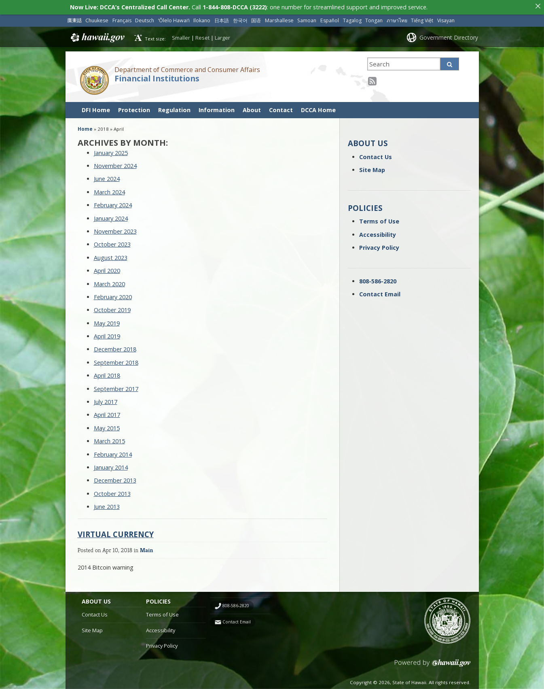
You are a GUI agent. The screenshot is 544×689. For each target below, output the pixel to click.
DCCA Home (318, 107)
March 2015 (109, 439)
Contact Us (375, 154)
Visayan (446, 18)
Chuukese (96, 18)
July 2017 (105, 400)
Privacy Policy (379, 245)
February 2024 (113, 203)
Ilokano (201, 18)
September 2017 (116, 386)
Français (121, 18)
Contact (281, 107)
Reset (202, 35)
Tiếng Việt (422, 18)
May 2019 (107, 321)
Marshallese (279, 18)
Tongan (374, 18)
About (252, 107)
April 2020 (107, 268)
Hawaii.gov (97, 36)
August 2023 (110, 255)
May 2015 (107, 426)
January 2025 (111, 150)
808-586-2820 (377, 279)
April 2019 (107, 334)
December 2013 (115, 478)
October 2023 (112, 242)
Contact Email (379, 292)
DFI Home (96, 107)
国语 (256, 18)
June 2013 (107, 504)
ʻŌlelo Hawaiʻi (174, 18)
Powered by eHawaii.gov (432, 664)
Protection (134, 107)
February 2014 (113, 452)
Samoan (306, 18)
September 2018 (116, 360)
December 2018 (115, 347)
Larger (222, 35)
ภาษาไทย (397, 18)
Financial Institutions (156, 76)
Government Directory (448, 35)
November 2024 (115, 164)
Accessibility (377, 232)
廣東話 (74, 18)
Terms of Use (379, 219)
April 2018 (107, 373)
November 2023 (115, 229)
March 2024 (109, 190)
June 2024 (107, 177)
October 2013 (112, 491)
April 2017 (107, 413)
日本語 (221, 18)
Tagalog (352, 18)
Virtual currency (116, 532)
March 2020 (109, 281)
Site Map (372, 168)
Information (217, 107)
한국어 (240, 18)
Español (329, 18)
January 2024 (111, 216)
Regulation (174, 107)
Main (146, 547)
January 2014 (111, 465)
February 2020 (113, 294)
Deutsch (144, 18)
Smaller (181, 35)
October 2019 (112, 308)
